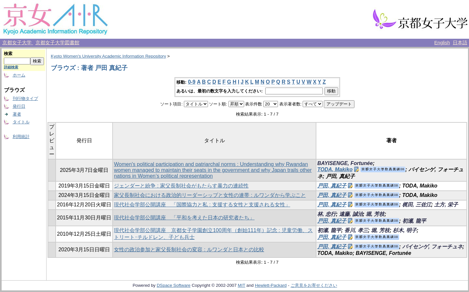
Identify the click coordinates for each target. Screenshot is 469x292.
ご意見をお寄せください (314, 285)
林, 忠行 (326, 214)
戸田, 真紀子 (331, 185)
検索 (8, 53)
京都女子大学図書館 (57, 42)
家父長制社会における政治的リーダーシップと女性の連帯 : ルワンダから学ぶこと (210, 195)
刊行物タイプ (25, 98)
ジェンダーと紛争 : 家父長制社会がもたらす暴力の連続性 (181, 185)
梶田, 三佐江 (416, 204)
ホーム (19, 75)
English (442, 42)
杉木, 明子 (405, 230)
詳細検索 (11, 67)
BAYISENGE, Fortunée (345, 163)
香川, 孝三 (356, 230)
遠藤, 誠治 (351, 214)
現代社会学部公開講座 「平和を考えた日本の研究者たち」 (184, 217)
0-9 (191, 82)
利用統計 (21, 136)
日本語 (460, 42)
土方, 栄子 (446, 204)
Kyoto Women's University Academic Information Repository (108, 56)
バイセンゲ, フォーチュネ (432, 246)
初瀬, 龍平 (414, 221)
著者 (17, 114)
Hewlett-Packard (271, 285)
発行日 (19, 106)
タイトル (21, 121)
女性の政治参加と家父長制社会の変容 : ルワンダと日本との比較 (189, 249)
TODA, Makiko (334, 169)
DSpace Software (173, 285)
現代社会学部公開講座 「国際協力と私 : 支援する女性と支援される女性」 (202, 204)
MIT (241, 285)
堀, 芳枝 (375, 214)
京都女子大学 (17, 42)
